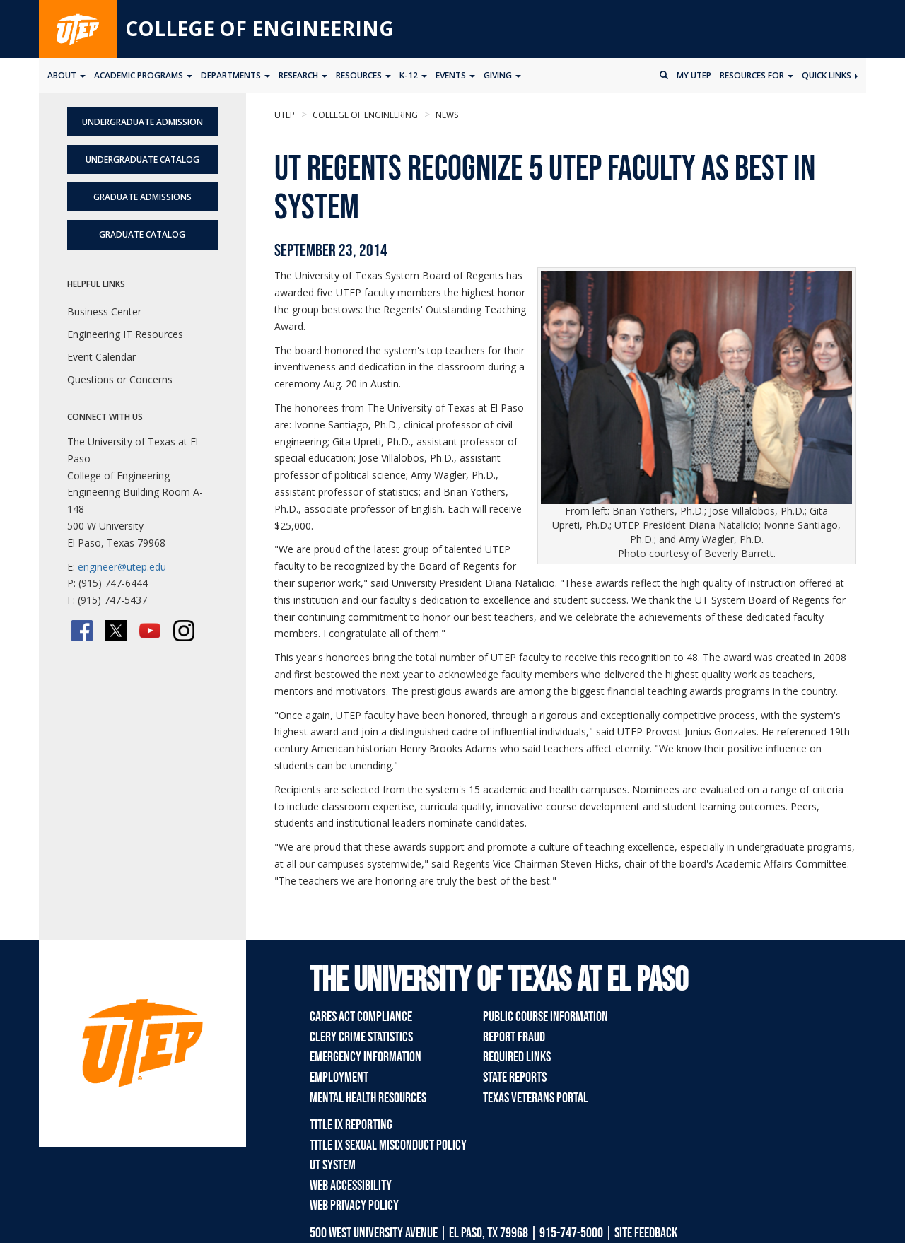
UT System (333, 1165)
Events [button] (455, 75)
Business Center (104, 311)
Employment (339, 1077)
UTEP (284, 115)
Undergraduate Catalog (142, 159)
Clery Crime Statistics (361, 1037)
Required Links (517, 1057)
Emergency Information (365, 1057)
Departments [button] (235, 75)
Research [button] (303, 75)
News (445, 115)
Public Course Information (545, 1016)
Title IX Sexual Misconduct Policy (388, 1145)
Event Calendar (101, 356)
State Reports (515, 1077)
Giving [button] (502, 75)
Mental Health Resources (368, 1098)
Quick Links (830, 75)
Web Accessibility (351, 1185)
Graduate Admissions (142, 197)
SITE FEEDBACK (645, 1233)
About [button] (66, 75)
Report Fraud (514, 1037)
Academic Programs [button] (143, 75)
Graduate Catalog (142, 234)
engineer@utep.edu (122, 566)
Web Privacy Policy (354, 1205)
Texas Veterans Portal (535, 1098)
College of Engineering (259, 28)
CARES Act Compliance (361, 1016)
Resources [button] (363, 75)
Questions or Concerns (120, 379)
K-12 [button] (413, 75)
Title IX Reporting (351, 1124)
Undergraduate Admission (142, 122)
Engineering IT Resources (125, 334)
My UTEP (694, 75)
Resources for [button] (756, 75)
